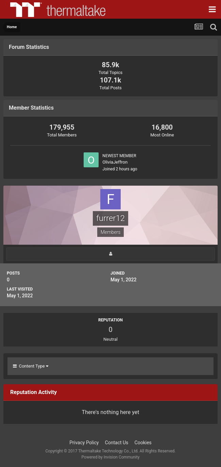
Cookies (143, 442)
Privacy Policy (84, 442)
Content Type (30, 366)
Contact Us (117, 442)
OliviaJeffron (115, 162)
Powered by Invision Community (111, 457)
